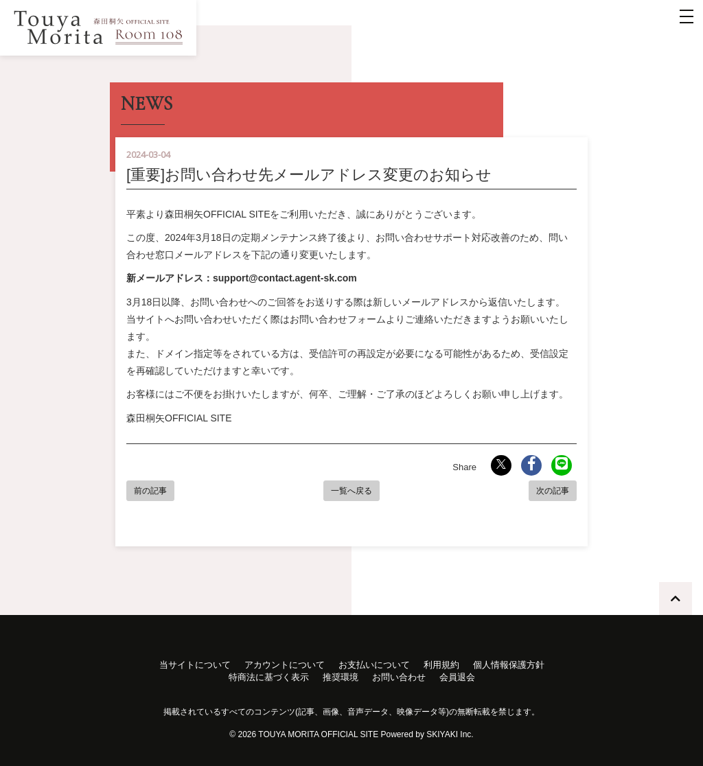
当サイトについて (195, 665)
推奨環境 (340, 677)
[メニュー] (686, 16)
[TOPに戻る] (675, 598)
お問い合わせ (399, 677)
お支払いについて (374, 665)
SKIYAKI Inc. (449, 734)
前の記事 (150, 491)
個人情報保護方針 (508, 665)
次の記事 (552, 491)
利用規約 (441, 665)
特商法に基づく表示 (269, 677)
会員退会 (457, 677)
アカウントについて (284, 665)
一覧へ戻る (351, 491)
